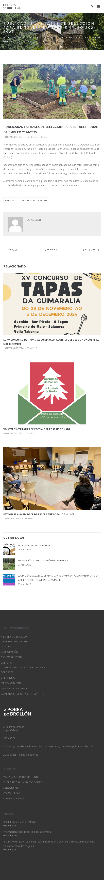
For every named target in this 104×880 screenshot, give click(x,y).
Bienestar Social (12, 657)
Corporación (9, 651)
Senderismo (11, 787)
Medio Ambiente (11, 683)
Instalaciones (10, 667)
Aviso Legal (9, 754)
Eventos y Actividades (32, 667)
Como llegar (11, 793)
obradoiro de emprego (33, 200)
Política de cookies (28, 754)
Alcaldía (6, 646)
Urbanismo (8, 677)
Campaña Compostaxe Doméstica (22, 693)
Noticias (19, 37)
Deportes (7, 672)
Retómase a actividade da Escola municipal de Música (39, 514)
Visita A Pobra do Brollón (20, 776)
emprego (10, 200)
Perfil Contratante (14, 688)
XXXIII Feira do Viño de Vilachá (34, 545)
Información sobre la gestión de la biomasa (43, 560)
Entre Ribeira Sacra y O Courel (23, 782)
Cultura (6, 662)
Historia (7, 641)
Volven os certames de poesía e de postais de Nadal (37, 429)
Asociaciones (21, 641)
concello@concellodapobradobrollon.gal (25, 746)
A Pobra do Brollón (14, 636)
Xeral (44, 136)
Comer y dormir (13, 798)
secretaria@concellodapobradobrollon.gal (70, 746)
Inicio (7, 37)
